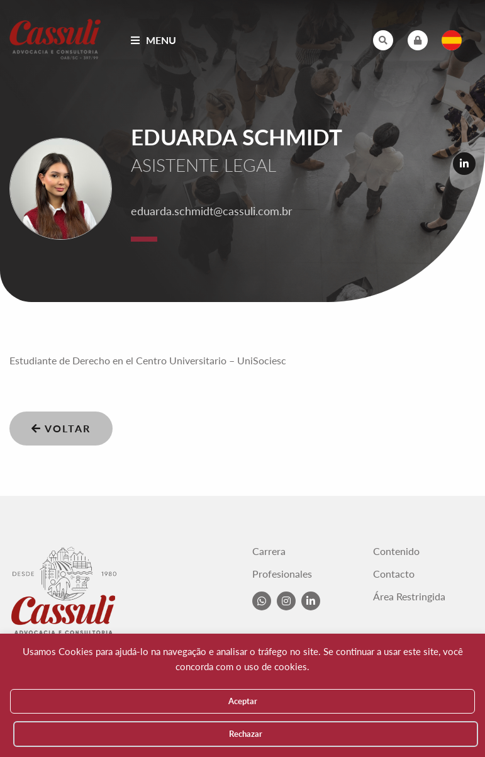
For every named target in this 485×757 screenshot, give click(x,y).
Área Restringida (409, 597)
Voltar (61, 428)
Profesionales (282, 574)
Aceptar (242, 701)
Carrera (269, 551)
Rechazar (245, 734)
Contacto (394, 574)
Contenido (396, 551)
